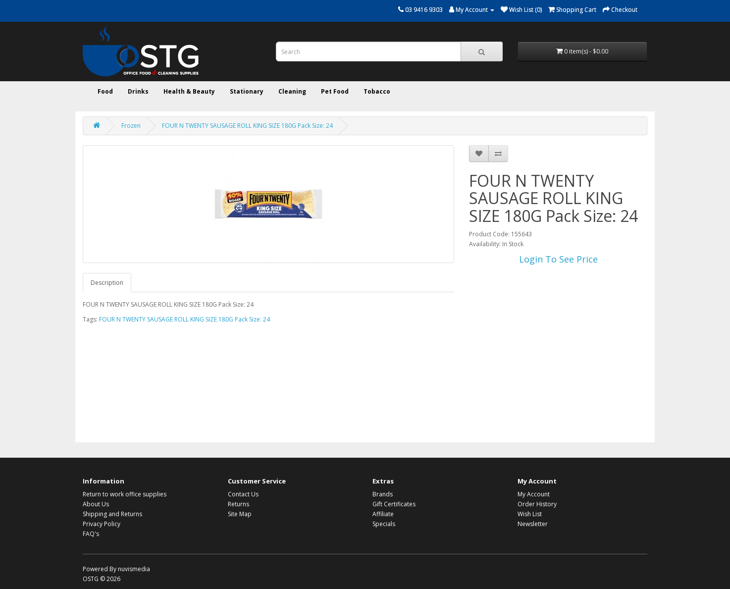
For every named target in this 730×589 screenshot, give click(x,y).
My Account (534, 494)
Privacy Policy (101, 524)
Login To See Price (558, 259)
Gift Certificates (394, 504)
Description (107, 282)
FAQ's (91, 534)
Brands (382, 494)
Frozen (131, 125)
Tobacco (377, 91)
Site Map (240, 514)
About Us (96, 504)
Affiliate (383, 514)
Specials (383, 524)
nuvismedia (134, 569)
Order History (537, 504)
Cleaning (292, 91)
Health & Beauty (189, 91)
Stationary (246, 91)
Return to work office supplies (124, 494)
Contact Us (243, 494)
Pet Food (335, 91)
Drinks (138, 91)
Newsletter (533, 524)
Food (105, 91)
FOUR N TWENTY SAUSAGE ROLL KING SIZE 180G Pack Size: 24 (247, 125)
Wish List (530, 514)
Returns (238, 504)
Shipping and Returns (112, 514)
